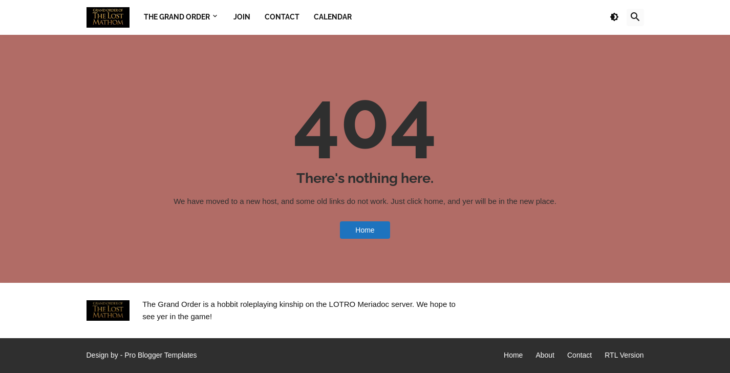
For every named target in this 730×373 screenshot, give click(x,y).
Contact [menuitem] (282, 17)
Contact (579, 355)
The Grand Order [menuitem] (177, 17)
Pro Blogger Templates (160, 355)
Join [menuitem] (241, 17)
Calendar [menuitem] (333, 17)
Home (364, 230)
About (544, 355)
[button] (614, 17)
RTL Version (624, 355)
